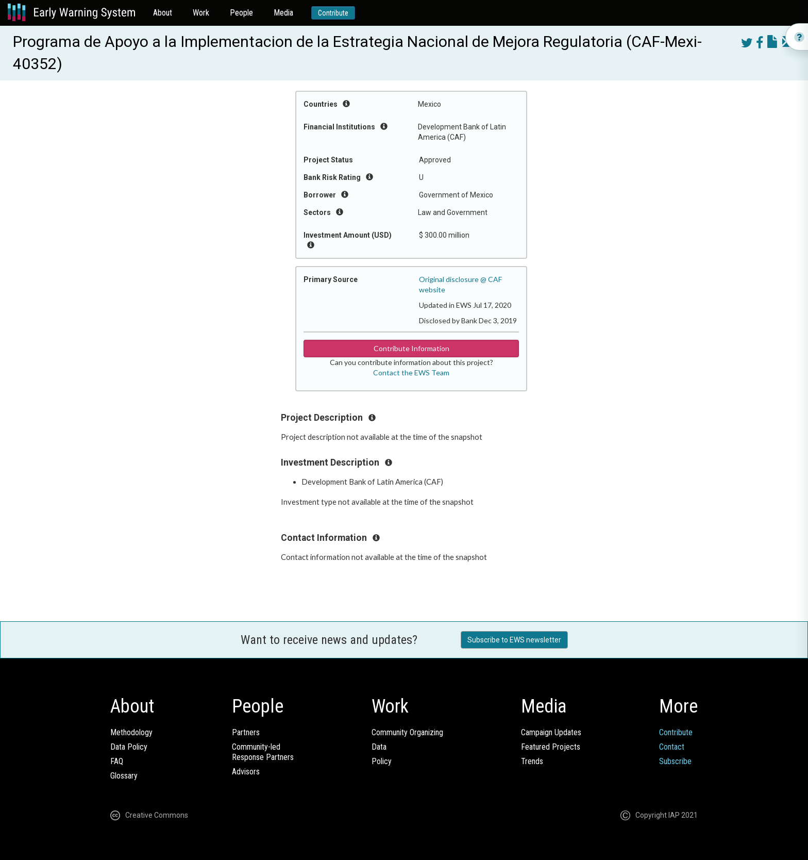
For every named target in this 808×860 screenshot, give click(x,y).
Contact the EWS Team (411, 372)
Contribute (333, 13)
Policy (382, 761)
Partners (246, 732)
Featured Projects (550, 747)
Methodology (131, 732)
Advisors (246, 771)
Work (201, 13)
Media (283, 13)
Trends (532, 761)
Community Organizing (407, 732)
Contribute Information (411, 348)
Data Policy (128, 747)
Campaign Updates (551, 732)
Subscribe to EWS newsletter (514, 640)
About (162, 13)
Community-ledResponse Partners (263, 752)
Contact (671, 747)
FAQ (116, 761)
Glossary (124, 776)
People (241, 13)
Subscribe (675, 761)
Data (379, 747)
